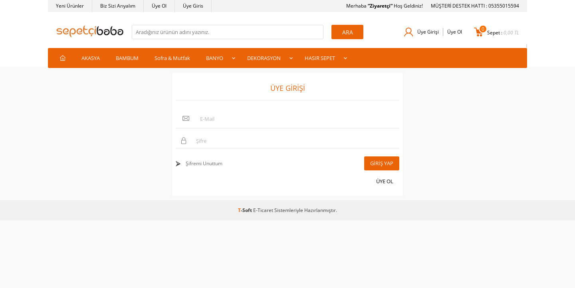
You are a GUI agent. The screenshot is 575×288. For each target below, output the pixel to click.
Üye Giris (193, 5)
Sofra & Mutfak (172, 58)
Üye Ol (159, 5)
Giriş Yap (381, 163)
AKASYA (90, 58)
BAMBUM (127, 58)
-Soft (245, 210)
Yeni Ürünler (70, 5)
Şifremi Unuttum (203, 163)
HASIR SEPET (320, 58)
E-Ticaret (263, 210)
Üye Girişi (428, 31)
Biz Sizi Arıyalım (117, 5)
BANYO (214, 58)
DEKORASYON (264, 58)
